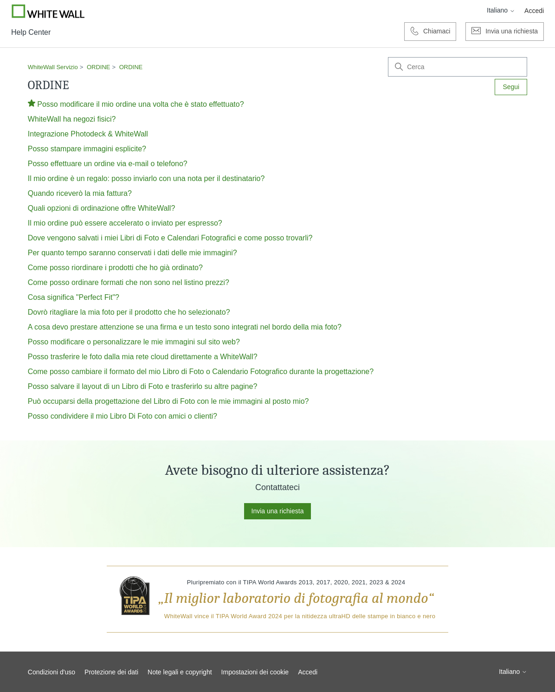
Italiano (501, 10)
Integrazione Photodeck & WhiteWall (88, 134)
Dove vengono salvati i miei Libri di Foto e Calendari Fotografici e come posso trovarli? (170, 238)
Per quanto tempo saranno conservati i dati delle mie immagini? (132, 253)
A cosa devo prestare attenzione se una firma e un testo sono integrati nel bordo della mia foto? (185, 327)
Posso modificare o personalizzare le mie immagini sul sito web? (134, 342)
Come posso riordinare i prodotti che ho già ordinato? (115, 268)
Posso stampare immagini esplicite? (87, 149)
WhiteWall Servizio (53, 67)
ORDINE (98, 67)
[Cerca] (457, 67)
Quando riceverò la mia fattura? (80, 193)
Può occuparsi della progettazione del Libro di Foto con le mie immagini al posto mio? (168, 401)
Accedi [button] (534, 10)
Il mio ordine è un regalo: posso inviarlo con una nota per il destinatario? (146, 178)
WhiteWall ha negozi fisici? (72, 119)
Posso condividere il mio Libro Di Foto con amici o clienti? (122, 416)
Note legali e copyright (180, 672)
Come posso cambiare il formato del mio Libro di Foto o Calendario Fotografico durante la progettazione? (201, 371)
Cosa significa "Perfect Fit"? (73, 297)
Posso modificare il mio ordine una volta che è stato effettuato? (140, 104)
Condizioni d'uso (51, 672)
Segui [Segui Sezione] (511, 87)
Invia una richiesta (278, 511)
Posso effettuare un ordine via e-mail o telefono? (107, 164)
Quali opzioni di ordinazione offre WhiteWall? (101, 208)
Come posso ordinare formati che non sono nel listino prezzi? (128, 282)
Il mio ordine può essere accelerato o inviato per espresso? (125, 223)
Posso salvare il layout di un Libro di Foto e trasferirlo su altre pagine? (142, 386)
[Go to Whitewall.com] (48, 11)
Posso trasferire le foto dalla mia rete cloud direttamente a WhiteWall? (143, 357)
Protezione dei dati (111, 672)
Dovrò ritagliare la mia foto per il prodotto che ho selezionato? (129, 312)
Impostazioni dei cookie (255, 672)
